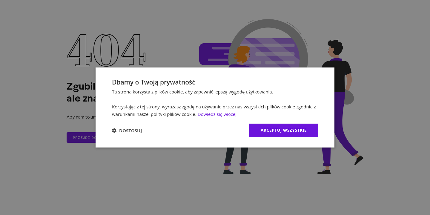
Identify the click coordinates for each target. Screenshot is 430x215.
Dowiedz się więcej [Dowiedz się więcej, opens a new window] (217, 114)
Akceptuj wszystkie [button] (284, 130)
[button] (127, 130)
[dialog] (215, 107)
